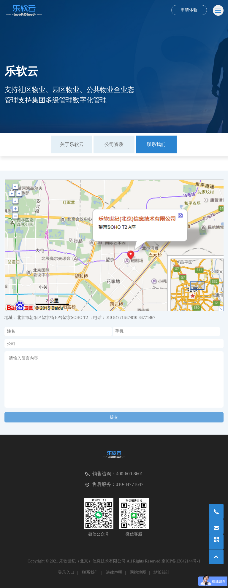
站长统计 (161, 572)
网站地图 (138, 572)
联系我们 (156, 144)
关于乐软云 (72, 144)
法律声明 (114, 572)
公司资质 (114, 144)
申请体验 (189, 10)
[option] (72, 144)
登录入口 (66, 572)
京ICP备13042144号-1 (181, 561)
